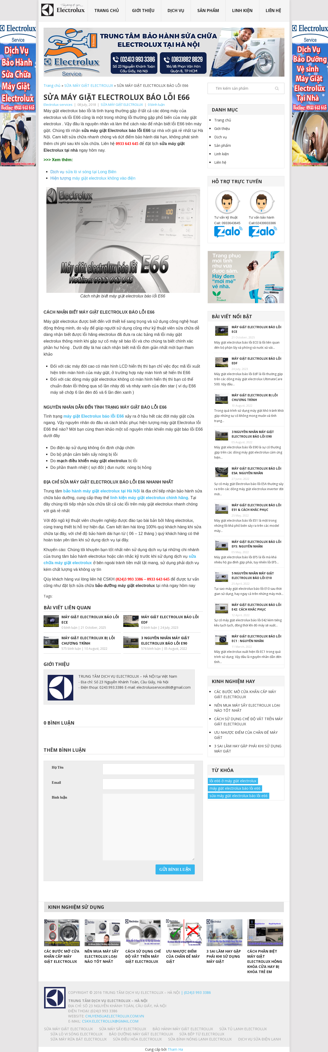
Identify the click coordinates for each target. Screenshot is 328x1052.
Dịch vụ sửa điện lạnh (259, 1039)
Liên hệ (273, 10)
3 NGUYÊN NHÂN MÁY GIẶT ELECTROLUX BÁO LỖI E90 (253, 434)
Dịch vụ (176, 10)
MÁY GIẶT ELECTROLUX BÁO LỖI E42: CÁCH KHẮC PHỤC (256, 607)
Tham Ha (175, 1049)
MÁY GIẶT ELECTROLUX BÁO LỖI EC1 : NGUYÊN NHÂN (256, 638)
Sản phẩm (208, 10)
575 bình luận (71, 648)
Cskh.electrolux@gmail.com (110, 1021)
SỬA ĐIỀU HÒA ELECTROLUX (137, 1039)
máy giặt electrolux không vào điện (104, 178)
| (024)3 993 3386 (195, 992)
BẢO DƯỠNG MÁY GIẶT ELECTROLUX (141, 1034)
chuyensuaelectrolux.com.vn (114, 1016)
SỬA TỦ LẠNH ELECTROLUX (243, 1028)
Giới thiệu (143, 10)
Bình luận (59, 797)
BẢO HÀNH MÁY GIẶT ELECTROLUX (182, 1028)
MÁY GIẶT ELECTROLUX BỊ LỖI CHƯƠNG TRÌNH (255, 397)
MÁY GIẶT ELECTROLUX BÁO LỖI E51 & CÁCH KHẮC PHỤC (256, 507)
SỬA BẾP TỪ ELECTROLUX (201, 1034)
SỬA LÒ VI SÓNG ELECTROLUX (76, 1034)
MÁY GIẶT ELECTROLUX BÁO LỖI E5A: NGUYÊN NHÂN (256, 470)
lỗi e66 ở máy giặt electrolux (233, 780)
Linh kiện (242, 10)
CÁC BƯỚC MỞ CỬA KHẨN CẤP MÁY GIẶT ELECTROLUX (245, 694)
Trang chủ (106, 10)
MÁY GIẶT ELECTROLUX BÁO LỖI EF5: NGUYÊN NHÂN (256, 544)
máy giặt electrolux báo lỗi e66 (235, 788)
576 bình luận (151, 648)
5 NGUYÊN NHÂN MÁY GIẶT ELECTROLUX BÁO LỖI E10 (253, 575)
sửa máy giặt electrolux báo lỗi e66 (239, 795)
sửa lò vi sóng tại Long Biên (91, 172)
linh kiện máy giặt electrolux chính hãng (149, 498)
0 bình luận (156, 104)
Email (56, 783)
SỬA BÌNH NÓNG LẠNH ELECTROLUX (200, 1039)
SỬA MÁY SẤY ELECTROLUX (122, 1028)
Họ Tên (57, 767)
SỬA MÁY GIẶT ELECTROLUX (88, 85)
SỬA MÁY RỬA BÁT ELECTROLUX (78, 1039)
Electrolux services (58, 104)
